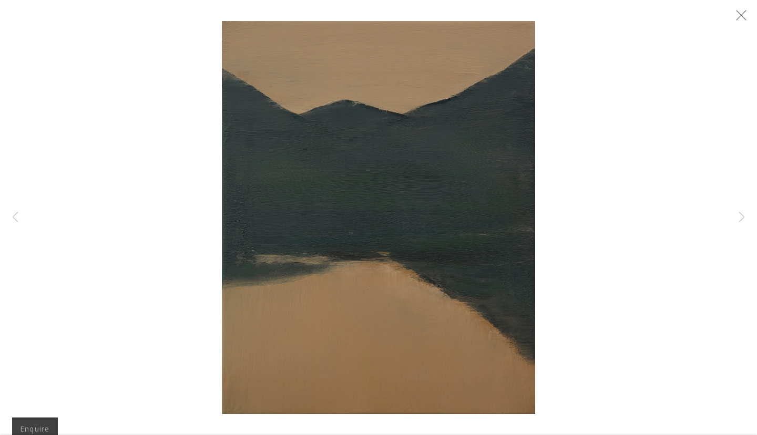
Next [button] (742, 217)
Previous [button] (15, 217)
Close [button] (747, 18)
